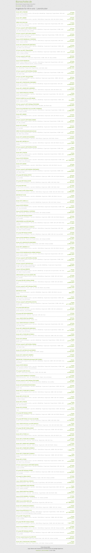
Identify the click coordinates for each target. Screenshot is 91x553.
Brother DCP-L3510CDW (21, 407)
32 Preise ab (70, 34)
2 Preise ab (70, 94)
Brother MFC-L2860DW (21, 114)
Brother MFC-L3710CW (21, 459)
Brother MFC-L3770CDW (21, 296)
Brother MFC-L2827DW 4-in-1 (22, 141)
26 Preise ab (70, 228)
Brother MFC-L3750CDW (21, 152)
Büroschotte (18, 6)
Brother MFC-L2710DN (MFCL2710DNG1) (25, 334)
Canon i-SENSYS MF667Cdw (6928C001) (24, 318)
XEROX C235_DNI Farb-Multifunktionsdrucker (26, 131)
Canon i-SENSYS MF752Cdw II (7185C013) (25, 227)
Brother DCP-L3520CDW (21, 125)
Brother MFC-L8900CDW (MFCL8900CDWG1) (26, 328)
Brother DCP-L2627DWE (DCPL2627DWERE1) (26, 350)
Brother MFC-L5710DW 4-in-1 (22, 434)
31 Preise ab (70, 186)
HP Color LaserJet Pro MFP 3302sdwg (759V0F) (26, 286)
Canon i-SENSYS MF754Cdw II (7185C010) (25, 322)
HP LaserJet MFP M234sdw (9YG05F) (24, 215)
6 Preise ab (70, 72)
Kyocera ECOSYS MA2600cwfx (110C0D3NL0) (26, 39)
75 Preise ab (70, 371)
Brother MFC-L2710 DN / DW (22, 396)
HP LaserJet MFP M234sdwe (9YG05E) (24, 470)
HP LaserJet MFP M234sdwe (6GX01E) (24, 531)
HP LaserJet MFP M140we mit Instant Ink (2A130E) (27, 419)
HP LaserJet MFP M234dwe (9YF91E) (24, 413)
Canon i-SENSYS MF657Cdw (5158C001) (24, 491)
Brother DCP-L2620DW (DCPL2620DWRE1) (25, 137)
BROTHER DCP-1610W (21, 290)
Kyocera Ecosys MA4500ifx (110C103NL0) (25, 526)
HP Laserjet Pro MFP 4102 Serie (23, 371)
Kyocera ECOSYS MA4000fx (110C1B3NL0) (25, 496)
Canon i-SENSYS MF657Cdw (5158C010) (24, 481)
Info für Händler (45, 550)
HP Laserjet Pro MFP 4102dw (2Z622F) (24, 190)
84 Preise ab (70, 308)
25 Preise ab (70, 126)
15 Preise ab (70, 88)
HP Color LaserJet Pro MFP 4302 (23, 56)
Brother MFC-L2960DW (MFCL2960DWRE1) (25, 88)
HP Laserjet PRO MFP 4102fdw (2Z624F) (25, 428)
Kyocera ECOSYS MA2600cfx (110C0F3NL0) (25, 211)
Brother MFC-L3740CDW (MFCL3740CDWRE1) (26, 541)
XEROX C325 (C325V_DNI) (21, 22)
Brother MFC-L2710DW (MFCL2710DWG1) (25, 390)
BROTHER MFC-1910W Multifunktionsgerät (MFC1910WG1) (29, 359)
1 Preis (71, 99)
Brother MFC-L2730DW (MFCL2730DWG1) (25, 453)
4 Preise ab (70, 154)
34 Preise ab (70, 18)
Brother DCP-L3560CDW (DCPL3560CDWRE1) (26, 242)
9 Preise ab (70, 270)
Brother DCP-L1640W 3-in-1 (22, 200)
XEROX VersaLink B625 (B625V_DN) (24, 501)
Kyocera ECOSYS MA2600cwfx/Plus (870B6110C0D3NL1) (28, 252)
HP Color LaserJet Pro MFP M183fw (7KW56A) (26, 344)
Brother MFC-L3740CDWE (22, 12)
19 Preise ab (70, 238)
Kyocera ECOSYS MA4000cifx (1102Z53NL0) (25, 375)
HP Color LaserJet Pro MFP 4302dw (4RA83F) (26, 33)
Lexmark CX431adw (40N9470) (23, 269)
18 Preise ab (70, 355)
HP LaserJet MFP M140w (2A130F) (23, 181)
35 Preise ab (70, 62)
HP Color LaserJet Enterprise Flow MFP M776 (26, 537)
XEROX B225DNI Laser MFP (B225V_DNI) (25, 221)
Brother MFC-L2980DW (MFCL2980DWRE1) (25, 443)
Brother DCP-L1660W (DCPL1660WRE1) (24, 355)
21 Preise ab (70, 191)
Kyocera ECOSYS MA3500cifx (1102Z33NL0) (25, 237)
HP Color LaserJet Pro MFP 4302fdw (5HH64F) (26, 28)
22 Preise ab (70, 40)
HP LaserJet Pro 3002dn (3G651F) (23, 476)
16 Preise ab (70, 46)
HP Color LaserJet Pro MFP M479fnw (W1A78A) (26, 258)
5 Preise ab (70, 142)
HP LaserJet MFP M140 (21, 185)
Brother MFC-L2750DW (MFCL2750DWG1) (25, 448)
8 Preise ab (70, 287)
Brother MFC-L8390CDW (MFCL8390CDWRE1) (26, 66)
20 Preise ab (70, 165)
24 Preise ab (70, 324)
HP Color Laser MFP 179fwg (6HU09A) (24, 50)
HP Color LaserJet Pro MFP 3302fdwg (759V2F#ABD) (27, 104)
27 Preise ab (70, 13)
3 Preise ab (70, 148)
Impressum (38, 550)
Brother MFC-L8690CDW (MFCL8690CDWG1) (26, 44)
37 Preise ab (70, 51)
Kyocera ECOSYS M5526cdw (22, 158)
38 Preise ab (70, 78)
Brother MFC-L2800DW (21, 18)
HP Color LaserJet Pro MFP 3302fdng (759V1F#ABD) (27, 380)
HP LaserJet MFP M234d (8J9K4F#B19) (24, 313)
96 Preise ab (70, 56)
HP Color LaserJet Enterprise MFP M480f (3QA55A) (27, 464)
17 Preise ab (70, 376)
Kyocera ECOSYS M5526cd (22, 365)
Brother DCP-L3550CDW (21, 338)
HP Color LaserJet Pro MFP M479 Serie (24, 263)
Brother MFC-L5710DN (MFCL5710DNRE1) (25, 438)
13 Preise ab (70, 253)
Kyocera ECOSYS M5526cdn (22, 205)
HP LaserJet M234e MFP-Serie (22, 307)
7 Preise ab (70, 366)
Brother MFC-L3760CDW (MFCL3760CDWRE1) (26, 82)
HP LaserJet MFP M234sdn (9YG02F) (24, 232)
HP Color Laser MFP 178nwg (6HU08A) (24, 76)
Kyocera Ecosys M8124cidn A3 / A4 (24, 510)
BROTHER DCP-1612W (21, 195)
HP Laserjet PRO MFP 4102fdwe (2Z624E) (25, 280)
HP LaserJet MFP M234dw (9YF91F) (24, 175)
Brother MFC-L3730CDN (21, 401)
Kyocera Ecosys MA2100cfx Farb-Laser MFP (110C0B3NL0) (29, 108)
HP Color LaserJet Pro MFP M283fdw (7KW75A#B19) (27, 169)
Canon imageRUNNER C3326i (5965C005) (25, 485)
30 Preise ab (70, 121)
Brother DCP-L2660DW (21, 163)
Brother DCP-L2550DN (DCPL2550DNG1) (25, 505)
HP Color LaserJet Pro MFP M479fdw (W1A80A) (26, 71)
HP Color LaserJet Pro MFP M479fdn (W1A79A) (26, 147)
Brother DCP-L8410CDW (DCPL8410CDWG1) (26, 385)
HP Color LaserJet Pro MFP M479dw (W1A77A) (26, 302)
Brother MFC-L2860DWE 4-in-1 (23, 246)
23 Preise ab (70, 132)
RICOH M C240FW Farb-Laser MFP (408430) (25, 98)
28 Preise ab (70, 67)
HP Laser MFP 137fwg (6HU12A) (23, 516)
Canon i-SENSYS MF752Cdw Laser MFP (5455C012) (27, 423)
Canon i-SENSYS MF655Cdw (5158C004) (24, 92)
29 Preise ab (70, 83)
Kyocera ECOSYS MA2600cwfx (22, 60)
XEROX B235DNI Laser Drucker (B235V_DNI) (26, 274)
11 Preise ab (70, 23)
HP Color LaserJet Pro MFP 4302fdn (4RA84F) (26, 119)
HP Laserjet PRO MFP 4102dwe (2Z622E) (25, 521)
